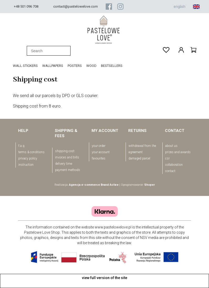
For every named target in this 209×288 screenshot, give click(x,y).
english (187, 6)
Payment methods (67, 170)
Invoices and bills (67, 157)
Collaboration (174, 165)
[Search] (21, 51)
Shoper (149, 184)
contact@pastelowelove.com (75, 6)
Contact (170, 171)
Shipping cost (64, 151)
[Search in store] (49, 51)
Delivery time (63, 164)
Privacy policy (27, 158)
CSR (167, 158)
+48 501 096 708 (26, 6)
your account (101, 152)
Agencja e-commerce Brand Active (94, 184)
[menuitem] (27, 65)
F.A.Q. (21, 146)
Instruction (26, 165)
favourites (98, 158)
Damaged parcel (139, 158)
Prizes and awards (178, 152)
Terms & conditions (31, 152)
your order (98, 146)
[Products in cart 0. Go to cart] (193, 50)
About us (171, 146)
